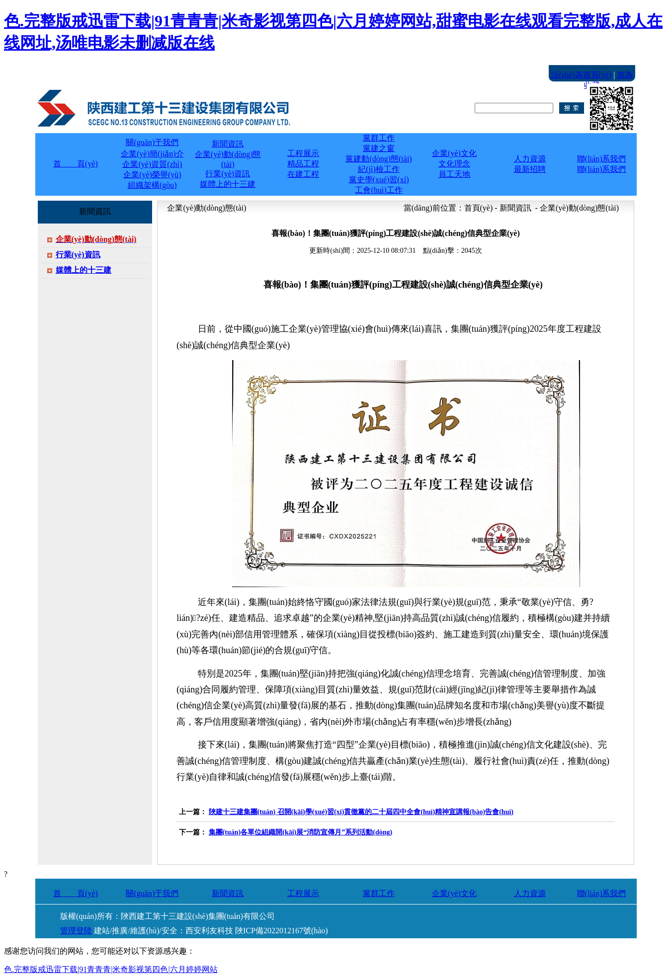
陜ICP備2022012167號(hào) (281, 930)
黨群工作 (379, 893)
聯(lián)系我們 (601, 893)
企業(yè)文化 (454, 893)
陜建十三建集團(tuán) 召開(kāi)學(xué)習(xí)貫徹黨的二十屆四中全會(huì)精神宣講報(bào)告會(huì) (361, 812)
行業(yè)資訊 (78, 254)
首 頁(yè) (75, 163)
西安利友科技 (209, 930)
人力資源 (530, 893)
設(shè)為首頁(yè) (581, 75)
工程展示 (303, 893)
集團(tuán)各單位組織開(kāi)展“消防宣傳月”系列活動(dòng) (300, 832)
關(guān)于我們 (152, 893)
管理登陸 (76, 930)
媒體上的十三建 (83, 270)
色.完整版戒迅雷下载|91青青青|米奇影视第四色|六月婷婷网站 (111, 969)
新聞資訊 (228, 893)
